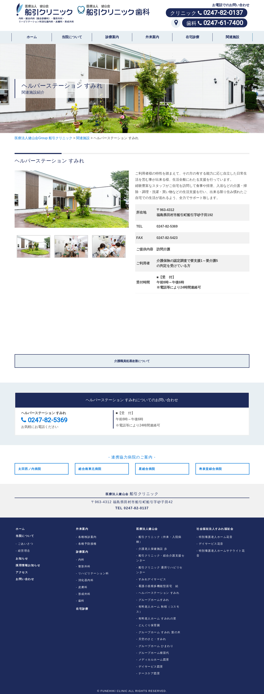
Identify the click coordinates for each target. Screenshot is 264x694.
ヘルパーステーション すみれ (159, 592)
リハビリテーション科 (93, 573)
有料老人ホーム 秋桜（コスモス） (157, 609)
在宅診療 (192, 37)
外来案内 (152, 37)
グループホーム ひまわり (156, 646)
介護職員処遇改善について (132, 361)
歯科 (81, 600)
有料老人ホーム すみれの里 (157, 618)
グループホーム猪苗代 (154, 652)
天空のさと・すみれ (152, 639)
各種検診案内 (87, 537)
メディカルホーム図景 (154, 659)
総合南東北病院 (90, 469)
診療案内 (112, 37)
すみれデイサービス (152, 579)
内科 (81, 559)
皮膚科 (83, 587)
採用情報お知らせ (28, 565)
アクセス (22, 572)
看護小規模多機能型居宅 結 (159, 586)
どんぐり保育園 (149, 625)
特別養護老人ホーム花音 (216, 537)
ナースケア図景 (149, 673)
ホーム (32, 37)
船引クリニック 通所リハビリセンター (159, 570)
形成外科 (84, 593)
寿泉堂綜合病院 (210, 469)
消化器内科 (86, 580)
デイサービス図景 (151, 666)
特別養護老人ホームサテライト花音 (221, 553)
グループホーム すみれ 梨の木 (160, 632)
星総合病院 (147, 469)
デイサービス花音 (211, 543)
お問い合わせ (25, 579)
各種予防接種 (87, 543)
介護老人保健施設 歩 (153, 548)
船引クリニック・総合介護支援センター (160, 558)
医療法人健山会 (147, 528)
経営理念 (24, 550)
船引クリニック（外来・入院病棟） (159, 539)
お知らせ (22, 558)
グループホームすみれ (154, 599)
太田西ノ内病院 (29, 469)
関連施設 (232, 37)
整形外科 (84, 566)
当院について (72, 37)
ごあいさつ (25, 543)
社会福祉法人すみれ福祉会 (215, 528)
